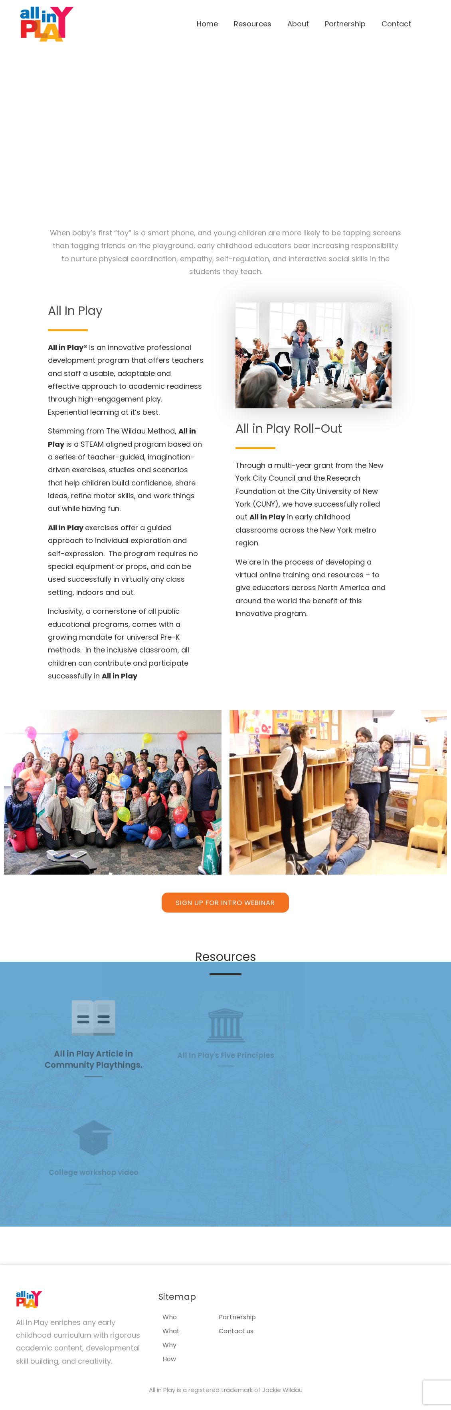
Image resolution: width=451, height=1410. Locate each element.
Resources (252, 24)
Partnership (345, 24)
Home (207, 24)
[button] (225, 903)
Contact (396, 24)
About (298, 24)
